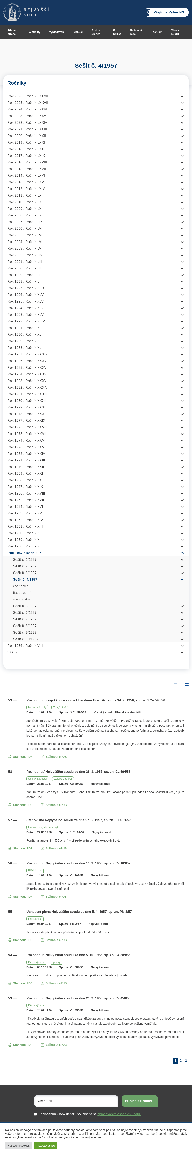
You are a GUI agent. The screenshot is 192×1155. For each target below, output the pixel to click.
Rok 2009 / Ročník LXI (25, 208)
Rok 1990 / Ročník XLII (25, 334)
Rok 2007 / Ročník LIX (25, 222)
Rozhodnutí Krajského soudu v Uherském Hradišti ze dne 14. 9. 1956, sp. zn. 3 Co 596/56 (95, 700)
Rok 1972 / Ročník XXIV (26, 453)
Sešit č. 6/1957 (25, 612)
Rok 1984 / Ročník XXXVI (27, 374)
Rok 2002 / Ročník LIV (25, 255)
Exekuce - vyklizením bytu (43, 827)
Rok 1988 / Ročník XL (24, 347)
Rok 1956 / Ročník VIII (25, 645)
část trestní (22, 592)
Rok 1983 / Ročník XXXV (27, 381)
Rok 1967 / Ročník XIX (25, 487)
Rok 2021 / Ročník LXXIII (27, 129)
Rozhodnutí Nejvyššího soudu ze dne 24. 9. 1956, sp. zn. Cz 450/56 (78, 998)
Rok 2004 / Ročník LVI (24, 242)
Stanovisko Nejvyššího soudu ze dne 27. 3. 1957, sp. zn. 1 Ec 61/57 (78, 820)
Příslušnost (35, 870)
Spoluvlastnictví (37, 778)
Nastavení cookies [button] (19, 1145)
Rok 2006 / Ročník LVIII (25, 228)
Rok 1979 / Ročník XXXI (26, 407)
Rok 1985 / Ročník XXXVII (28, 367)
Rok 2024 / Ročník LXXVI (27, 109)
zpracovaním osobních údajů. (119, 1114)
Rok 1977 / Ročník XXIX (26, 420)
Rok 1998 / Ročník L (23, 281)
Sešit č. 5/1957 (25, 606)
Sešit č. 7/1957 (25, 619)
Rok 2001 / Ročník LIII (24, 261)
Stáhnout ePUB (54, 757)
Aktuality (34, 32)
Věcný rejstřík (175, 32)
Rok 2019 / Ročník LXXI (26, 142)
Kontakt (157, 32)
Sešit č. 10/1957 (26, 639)
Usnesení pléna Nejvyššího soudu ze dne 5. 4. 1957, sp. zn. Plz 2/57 (79, 912)
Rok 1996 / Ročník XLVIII (27, 295)
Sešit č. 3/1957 (25, 573)
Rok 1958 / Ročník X (23, 546)
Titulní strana (12, 32)
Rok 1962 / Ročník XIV (25, 520)
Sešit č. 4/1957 (25, 579)
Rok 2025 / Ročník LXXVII (27, 102)
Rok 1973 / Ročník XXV (25, 447)
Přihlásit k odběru (140, 1101)
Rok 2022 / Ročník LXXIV (27, 122)
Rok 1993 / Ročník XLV (25, 314)
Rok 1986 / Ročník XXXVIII (28, 361)
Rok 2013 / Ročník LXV (25, 182)
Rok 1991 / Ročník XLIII (26, 328)
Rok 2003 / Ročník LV (24, 248)
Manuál (78, 32)
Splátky (56, 962)
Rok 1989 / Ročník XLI (25, 341)
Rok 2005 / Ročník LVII (25, 235)
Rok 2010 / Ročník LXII (25, 202)
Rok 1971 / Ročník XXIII (26, 460)
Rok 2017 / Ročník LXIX (26, 155)
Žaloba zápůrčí (63, 778)
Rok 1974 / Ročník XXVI (26, 440)
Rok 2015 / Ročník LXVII (26, 169)
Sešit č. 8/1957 (25, 626)
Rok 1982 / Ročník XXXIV (27, 387)
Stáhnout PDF (20, 757)
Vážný (12, 652)
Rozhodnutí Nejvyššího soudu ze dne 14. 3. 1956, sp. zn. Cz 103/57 (78, 863)
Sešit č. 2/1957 (25, 566)
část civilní (21, 586)
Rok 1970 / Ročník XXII (25, 467)
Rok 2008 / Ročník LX (24, 215)
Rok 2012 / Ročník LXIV (26, 189)
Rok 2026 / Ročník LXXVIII (28, 96)
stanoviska (21, 599)
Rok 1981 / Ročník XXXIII (27, 394)
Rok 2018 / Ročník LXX (25, 149)
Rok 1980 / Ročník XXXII (26, 400)
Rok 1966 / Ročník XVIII (26, 493)
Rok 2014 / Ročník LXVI (26, 175)
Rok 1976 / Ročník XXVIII (27, 427)
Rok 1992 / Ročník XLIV (26, 321)
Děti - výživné (36, 962)
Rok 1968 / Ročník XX (24, 480)
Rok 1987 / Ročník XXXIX (27, 354)
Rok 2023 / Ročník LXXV (26, 116)
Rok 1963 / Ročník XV (24, 513)
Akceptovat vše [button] (46, 1145)
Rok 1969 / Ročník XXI (25, 473)
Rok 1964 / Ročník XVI (25, 506)
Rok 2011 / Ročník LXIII (26, 195)
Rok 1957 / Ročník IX (24, 553)
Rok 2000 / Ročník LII (24, 268)
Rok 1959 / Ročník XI (24, 539)
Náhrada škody (37, 707)
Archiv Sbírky (95, 32)
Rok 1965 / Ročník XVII (25, 500)
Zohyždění (59, 707)
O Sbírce (117, 32)
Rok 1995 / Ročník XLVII (26, 301)
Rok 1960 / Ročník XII (24, 533)
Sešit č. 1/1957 (25, 559)
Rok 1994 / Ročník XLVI (26, 308)
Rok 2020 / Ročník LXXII (26, 136)
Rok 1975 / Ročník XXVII (26, 434)
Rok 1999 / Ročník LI (23, 275)
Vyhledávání (57, 32)
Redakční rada (136, 32)
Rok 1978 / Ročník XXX (25, 414)
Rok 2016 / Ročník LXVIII (27, 162)
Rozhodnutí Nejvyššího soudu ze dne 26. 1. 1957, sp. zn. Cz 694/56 (78, 771)
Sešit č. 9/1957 (25, 632)
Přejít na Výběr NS (169, 12)
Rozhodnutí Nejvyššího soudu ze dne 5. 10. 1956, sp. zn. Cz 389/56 (78, 955)
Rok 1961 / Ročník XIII (25, 526)
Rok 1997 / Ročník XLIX (26, 288)
